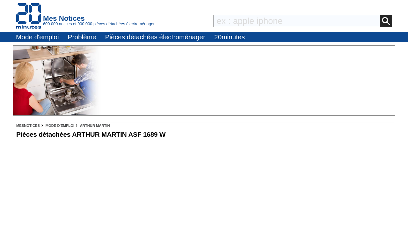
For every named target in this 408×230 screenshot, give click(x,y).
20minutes (229, 37)
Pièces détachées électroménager (155, 37)
